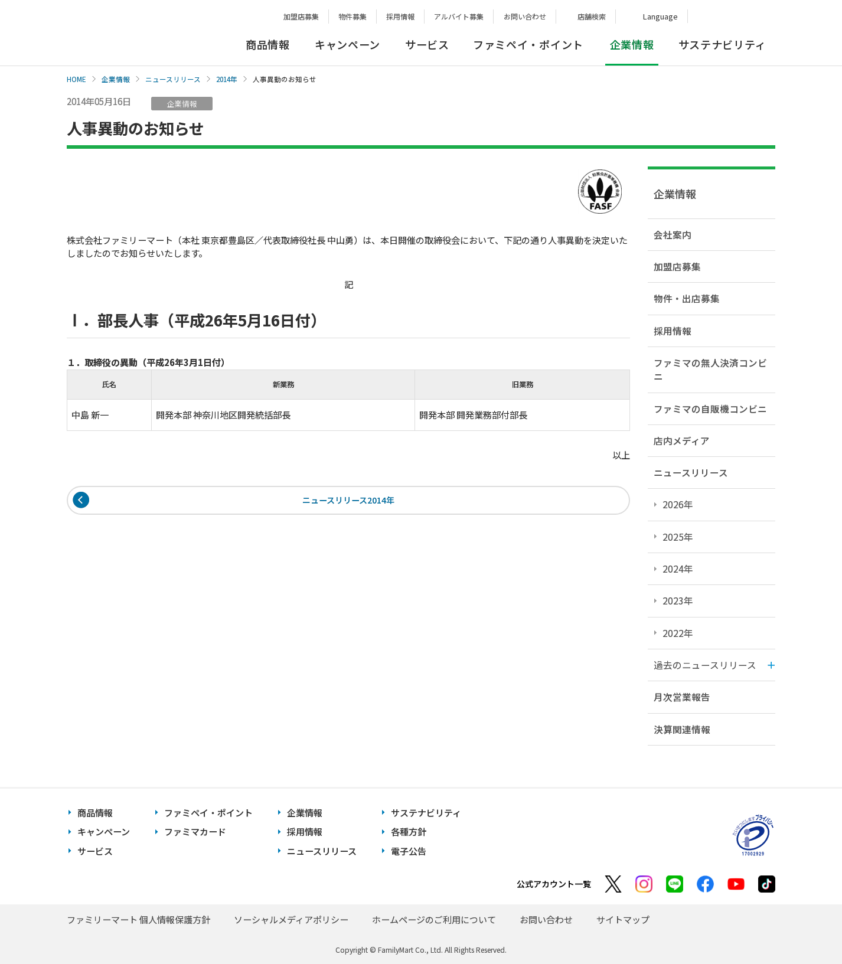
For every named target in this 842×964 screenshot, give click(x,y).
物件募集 (352, 16)
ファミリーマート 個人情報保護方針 (138, 919)
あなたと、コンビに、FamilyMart (126, 33)
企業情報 (116, 79)
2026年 (677, 504)
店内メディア (682, 440)
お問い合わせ (525, 16)
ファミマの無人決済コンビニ (710, 369)
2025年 (677, 536)
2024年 (677, 568)
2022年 (677, 632)
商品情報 (268, 44)
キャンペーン (347, 44)
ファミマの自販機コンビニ (710, 408)
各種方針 (408, 831)
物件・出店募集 (687, 298)
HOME (76, 79)
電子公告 (408, 851)
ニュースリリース (173, 79)
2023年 (677, 600)
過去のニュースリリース (705, 664)
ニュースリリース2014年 (348, 501)
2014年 (226, 79)
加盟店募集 (301, 16)
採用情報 (400, 16)
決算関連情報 (682, 729)
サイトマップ (623, 919)
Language (660, 16)
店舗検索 (591, 16)
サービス (427, 44)
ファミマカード (195, 831)
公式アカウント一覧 (554, 884)
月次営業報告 (682, 696)
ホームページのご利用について (434, 919)
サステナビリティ (722, 44)
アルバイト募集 (459, 16)
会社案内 (672, 234)
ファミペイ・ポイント (528, 44)
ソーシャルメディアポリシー (291, 919)
